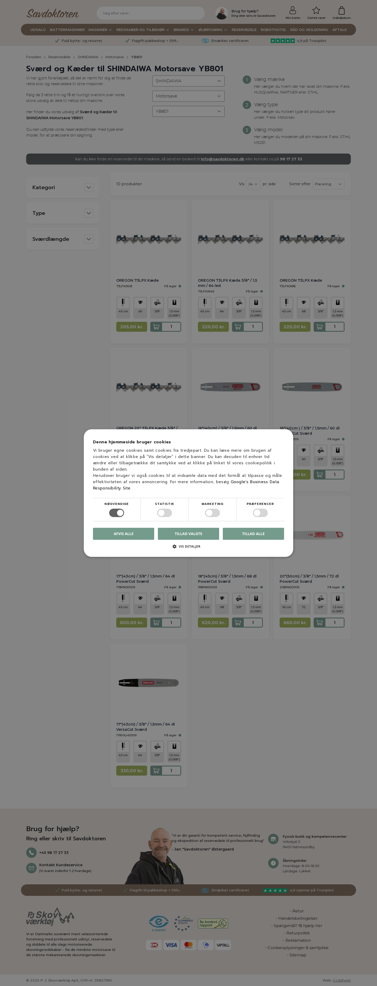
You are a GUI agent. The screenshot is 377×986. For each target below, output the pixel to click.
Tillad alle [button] (253, 533)
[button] (188, 548)
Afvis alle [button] (124, 533)
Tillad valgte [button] (188, 533)
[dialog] (188, 493)
